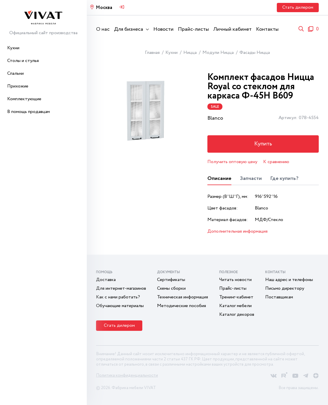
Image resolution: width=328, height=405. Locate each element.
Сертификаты (171, 279)
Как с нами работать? (118, 297)
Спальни (15, 73)
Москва (104, 7)
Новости (163, 29)
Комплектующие (24, 99)
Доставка (106, 279)
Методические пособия (181, 305)
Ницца (190, 52)
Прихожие (17, 86)
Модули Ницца (218, 52)
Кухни (13, 48)
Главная (152, 52)
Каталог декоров (236, 314)
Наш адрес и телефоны (289, 279)
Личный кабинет (232, 29)
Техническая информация (182, 297)
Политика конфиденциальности (127, 375)
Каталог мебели (235, 305)
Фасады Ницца (254, 52)
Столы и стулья (23, 60)
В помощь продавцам (28, 111)
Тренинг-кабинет (236, 297)
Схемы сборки (171, 288)
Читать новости (235, 279)
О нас (103, 29)
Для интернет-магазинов (121, 288)
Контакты (267, 29)
